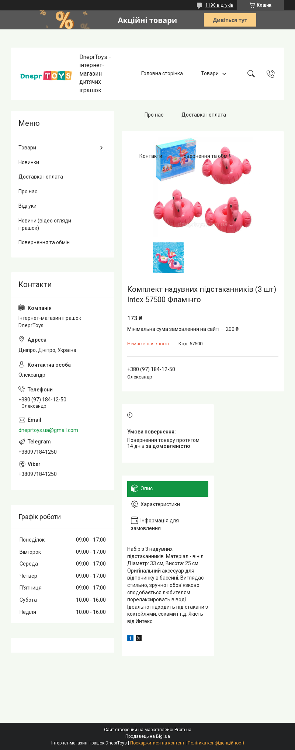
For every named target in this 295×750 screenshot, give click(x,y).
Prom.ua (182, 729)
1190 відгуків (219, 5)
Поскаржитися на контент (157, 743)
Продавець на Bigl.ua (147, 736)
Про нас (154, 115)
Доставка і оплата (203, 115)
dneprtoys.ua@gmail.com (48, 430)
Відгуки (27, 206)
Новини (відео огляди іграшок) (44, 224)
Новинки (28, 162)
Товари (210, 73)
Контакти (150, 156)
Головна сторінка (162, 73)
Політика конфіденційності (216, 743)
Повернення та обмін (206, 156)
